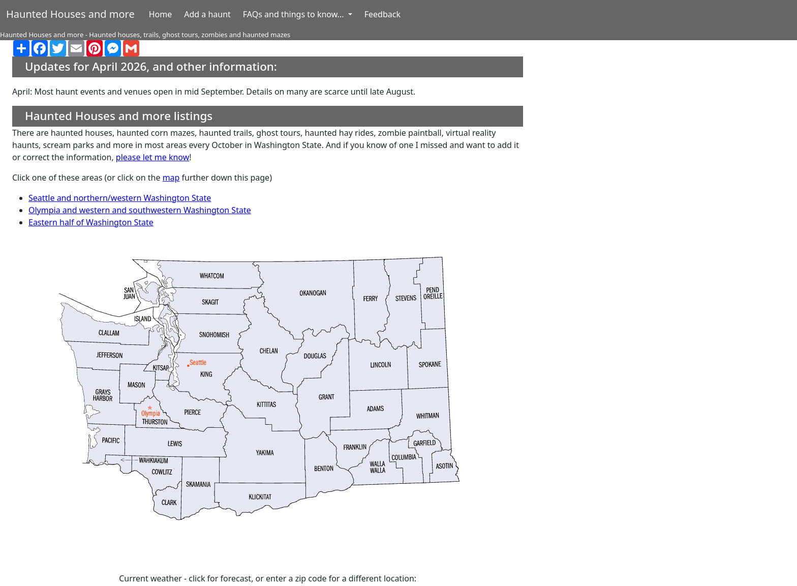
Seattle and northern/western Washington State (119, 197)
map (171, 177)
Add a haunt (207, 14)
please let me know (152, 157)
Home (160, 14)
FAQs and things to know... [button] (294, 14)
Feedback (382, 14)
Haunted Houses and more (70, 14)
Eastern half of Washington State (91, 222)
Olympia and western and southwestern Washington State (139, 210)
